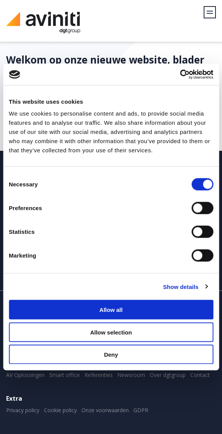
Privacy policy (22, 410)
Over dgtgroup (168, 375)
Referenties (98, 375)
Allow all (111, 310)
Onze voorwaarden (105, 410)
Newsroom (131, 375)
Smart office (64, 375)
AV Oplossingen (25, 375)
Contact (200, 375)
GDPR (140, 410)
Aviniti (43, 26)
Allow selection (111, 332)
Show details (181, 286)
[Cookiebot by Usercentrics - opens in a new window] (179, 75)
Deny (111, 354)
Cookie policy (60, 410)
